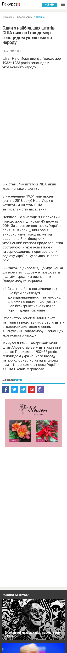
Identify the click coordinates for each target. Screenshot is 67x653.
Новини (49, 4)
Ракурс (18, 379)
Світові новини (24, 17)
